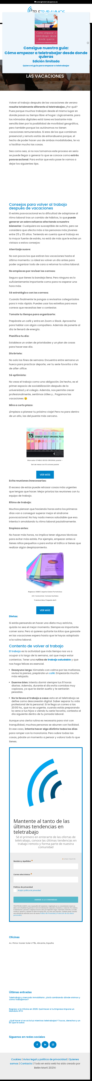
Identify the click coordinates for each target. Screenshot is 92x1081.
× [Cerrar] (88, 43)
